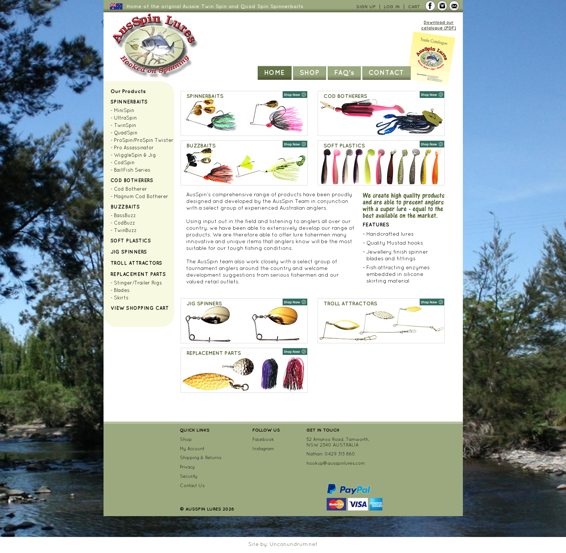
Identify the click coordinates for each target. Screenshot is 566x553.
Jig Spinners (129, 251)
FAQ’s (344, 72)
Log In (392, 6)
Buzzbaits (125, 206)
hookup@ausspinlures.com (335, 463)
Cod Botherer (130, 189)
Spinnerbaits (129, 101)
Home (274, 72)
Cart (414, 6)
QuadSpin (125, 133)
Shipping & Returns (200, 457)
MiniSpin (124, 110)
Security (188, 476)
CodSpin (124, 162)
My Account (192, 448)
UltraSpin (125, 118)
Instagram (263, 448)
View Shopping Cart (140, 308)
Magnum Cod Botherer (141, 196)
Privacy (187, 466)
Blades (122, 290)
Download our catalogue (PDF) (438, 25)
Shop (309, 72)
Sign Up (366, 6)
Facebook (263, 439)
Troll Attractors (136, 263)
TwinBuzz (125, 230)
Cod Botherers (132, 180)
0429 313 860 (340, 453)
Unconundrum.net (294, 544)
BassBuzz (125, 215)
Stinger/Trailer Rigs (138, 283)
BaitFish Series (132, 170)
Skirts (121, 298)
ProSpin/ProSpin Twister (144, 140)
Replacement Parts (138, 274)
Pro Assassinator (134, 147)
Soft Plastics (131, 240)
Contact (386, 72)
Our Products (128, 91)
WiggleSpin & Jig (135, 155)
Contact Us (192, 485)
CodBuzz (124, 223)
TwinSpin (125, 125)
